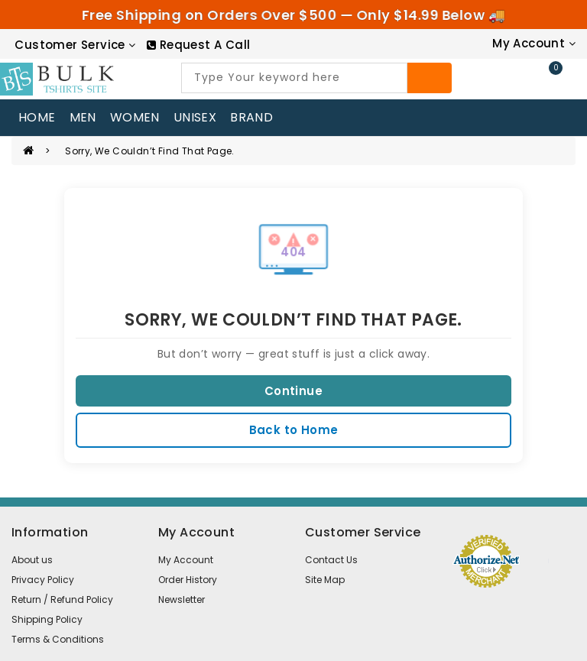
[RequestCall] (198, 44)
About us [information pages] (32, 559)
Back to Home (294, 430)
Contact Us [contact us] (331, 559)
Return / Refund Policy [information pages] (62, 599)
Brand (251, 117)
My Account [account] (185, 559)
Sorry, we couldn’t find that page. (150, 150)
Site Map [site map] (325, 579)
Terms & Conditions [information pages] (57, 639)
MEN (83, 117)
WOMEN (135, 117)
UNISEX (195, 117)
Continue (293, 391)
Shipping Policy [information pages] (47, 619)
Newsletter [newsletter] (181, 599)
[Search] (429, 78)
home (37, 117)
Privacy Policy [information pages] (42, 579)
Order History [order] (187, 579)
